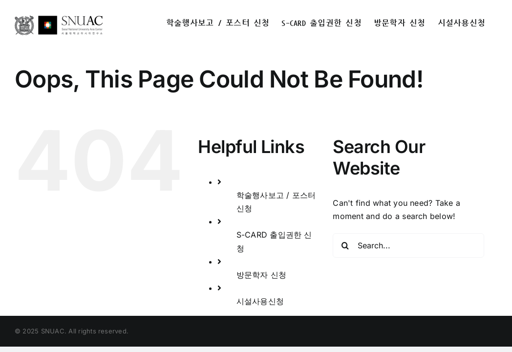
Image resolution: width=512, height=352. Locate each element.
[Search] (345, 245)
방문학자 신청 (261, 275)
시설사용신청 (260, 301)
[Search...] (408, 245)
